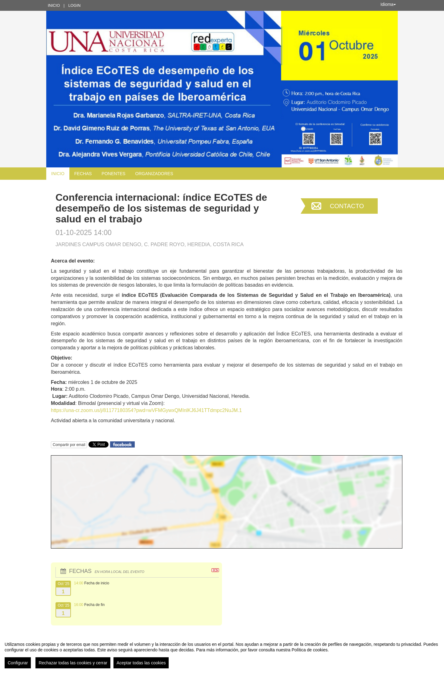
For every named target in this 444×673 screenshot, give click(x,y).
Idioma (388, 4)
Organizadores (154, 173)
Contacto (347, 206)
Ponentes (113, 173)
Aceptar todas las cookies (141, 662)
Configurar (18, 662)
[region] (222, 652)
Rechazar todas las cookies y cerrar (73, 662)
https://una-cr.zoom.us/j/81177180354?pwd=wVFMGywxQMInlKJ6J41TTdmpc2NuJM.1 (146, 410)
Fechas (83, 173)
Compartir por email (69, 445)
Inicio (54, 5)
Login (74, 5)
